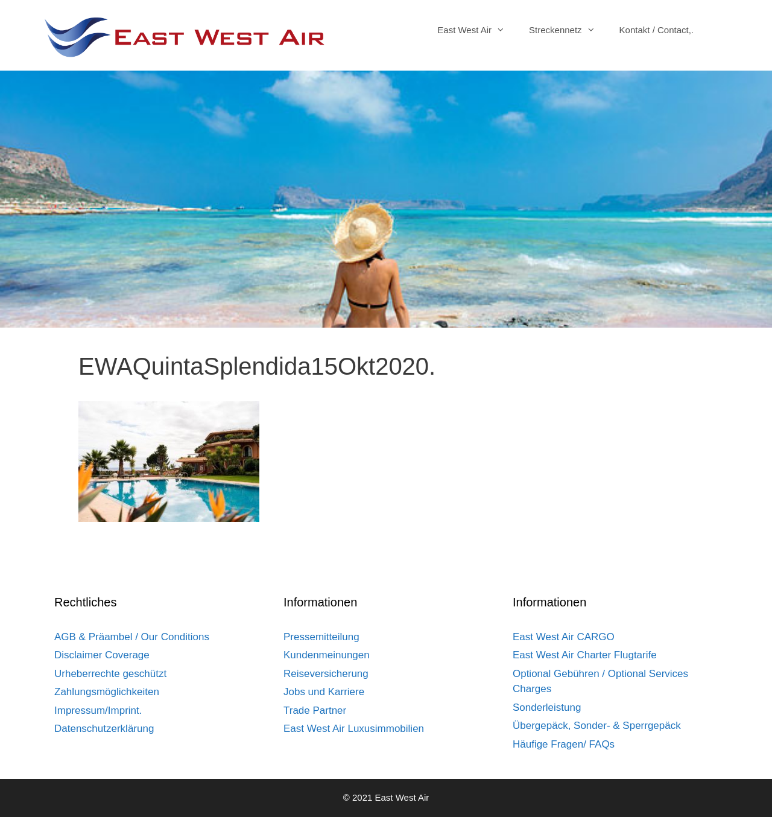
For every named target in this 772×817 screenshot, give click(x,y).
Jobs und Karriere (323, 692)
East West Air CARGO (564, 637)
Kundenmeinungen (326, 655)
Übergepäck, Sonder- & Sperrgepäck (597, 725)
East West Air (477, 30)
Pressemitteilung (321, 637)
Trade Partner (314, 710)
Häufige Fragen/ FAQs (564, 744)
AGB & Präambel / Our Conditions (131, 637)
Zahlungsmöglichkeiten (106, 692)
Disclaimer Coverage (102, 655)
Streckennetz (568, 30)
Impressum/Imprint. (98, 710)
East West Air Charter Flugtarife (585, 655)
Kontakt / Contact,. (656, 30)
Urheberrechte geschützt (110, 673)
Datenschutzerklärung (104, 728)
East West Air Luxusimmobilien (353, 728)
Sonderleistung (547, 707)
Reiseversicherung (326, 673)
